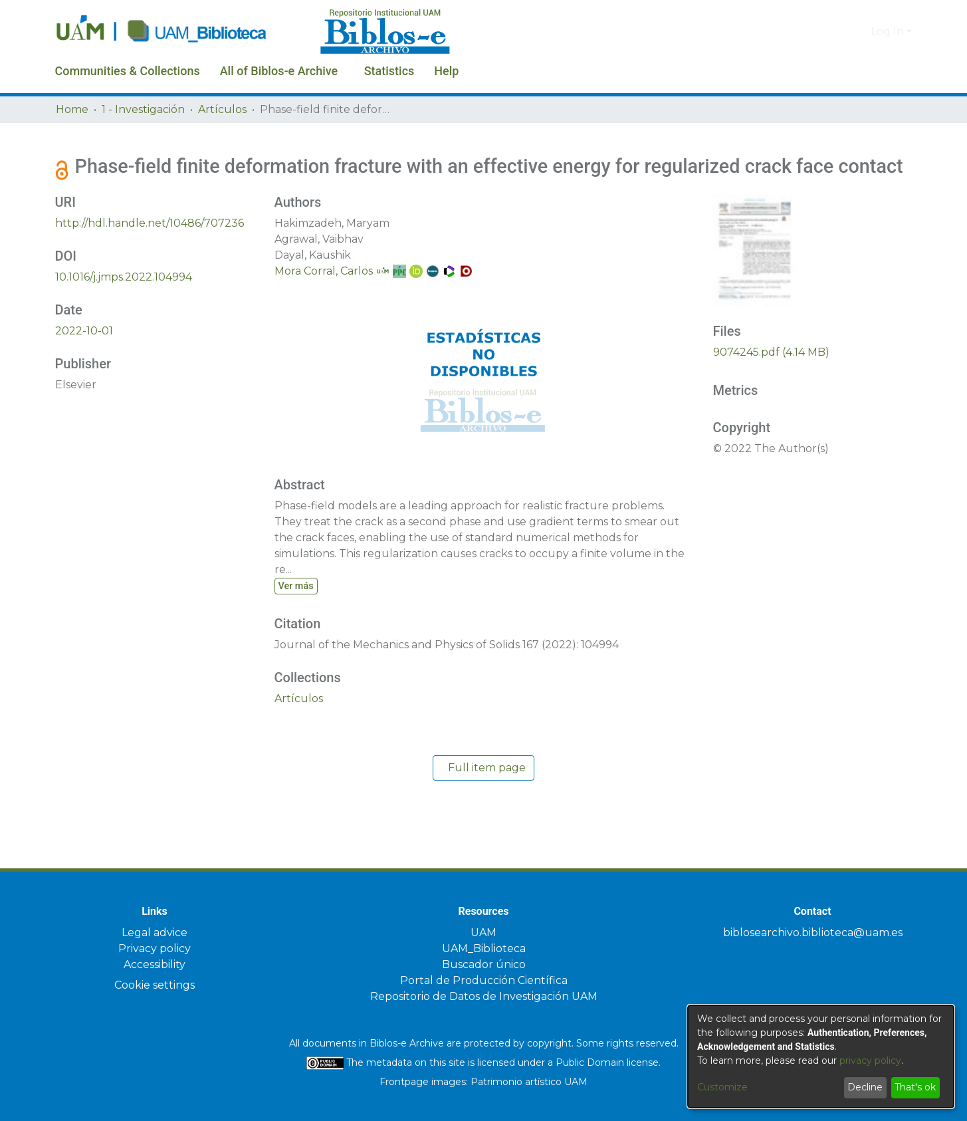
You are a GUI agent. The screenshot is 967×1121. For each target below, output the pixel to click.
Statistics (434, 71)
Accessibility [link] (154, 964)
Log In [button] (889, 31)
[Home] (180, 32)
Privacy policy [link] (154, 948)
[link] (298, 721)
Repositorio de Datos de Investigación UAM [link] (483, 996)
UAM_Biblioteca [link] (484, 948)
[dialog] (821, 1056)
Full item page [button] (483, 791)
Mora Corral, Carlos (323, 293)
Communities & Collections (139, 71)
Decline (865, 1087)
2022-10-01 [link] (84, 353)
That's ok (915, 1087)
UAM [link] (483, 932)
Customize (722, 1087)
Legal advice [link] (154, 932)
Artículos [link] (222, 109)
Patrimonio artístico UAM (529, 1082)
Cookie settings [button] (154, 985)
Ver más (298, 608)
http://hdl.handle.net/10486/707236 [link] (149, 245)
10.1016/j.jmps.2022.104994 (123, 299)
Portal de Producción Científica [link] (484, 980)
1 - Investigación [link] (143, 109)
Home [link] (72, 109)
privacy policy (870, 1060)
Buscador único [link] (484, 964)
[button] (838, 32)
